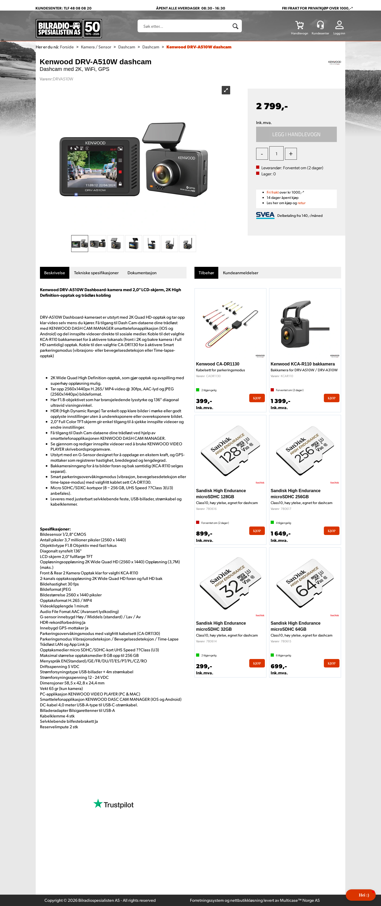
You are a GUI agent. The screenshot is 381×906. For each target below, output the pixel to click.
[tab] (54, 273)
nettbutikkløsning (246, 900)
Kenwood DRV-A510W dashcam (199, 46)
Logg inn (339, 33)
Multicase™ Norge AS (300, 900)
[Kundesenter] (320, 25)
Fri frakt (273, 192)
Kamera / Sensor (96, 46)
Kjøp (296, 134)
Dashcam (126, 46)
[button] (361, 895)
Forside (67, 46)
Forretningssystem (207, 900)
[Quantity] (276, 153)
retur (302, 202)
